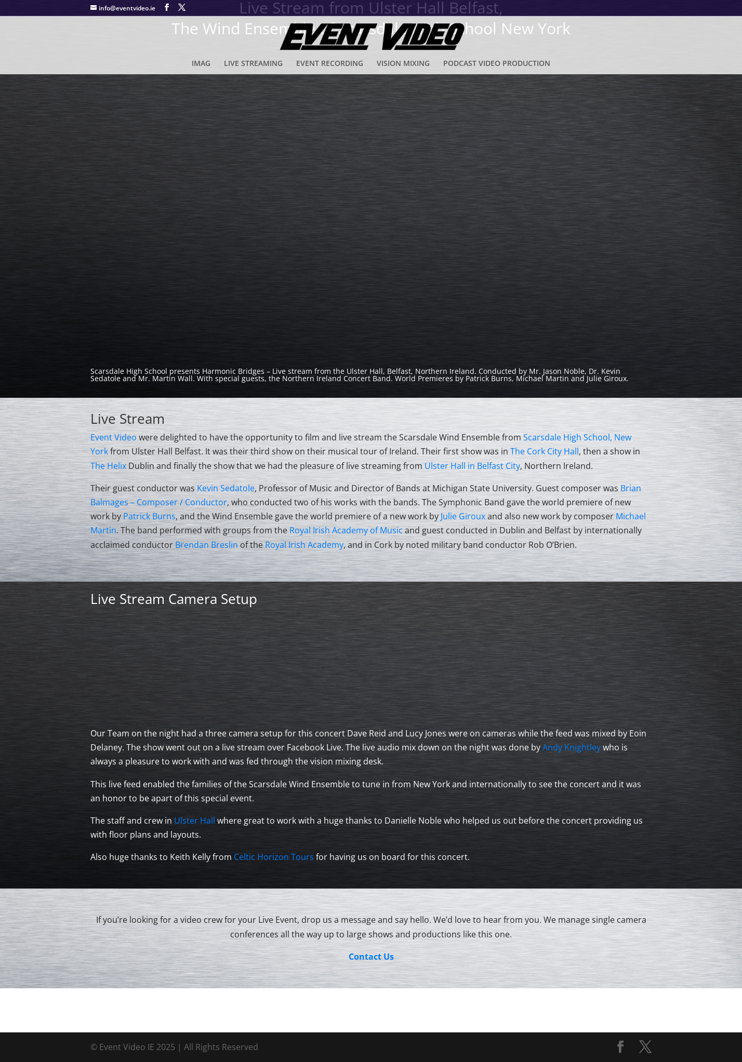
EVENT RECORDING (329, 64)
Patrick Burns (489, 378)
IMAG (201, 64)
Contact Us (371, 956)
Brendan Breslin (206, 544)
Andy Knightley (571, 747)
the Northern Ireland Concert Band (330, 378)
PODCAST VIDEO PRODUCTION (496, 64)
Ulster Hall (194, 820)
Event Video (113, 437)
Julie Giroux (464, 516)
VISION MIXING (403, 64)
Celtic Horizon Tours (274, 857)
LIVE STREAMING (253, 64)
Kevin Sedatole (226, 488)
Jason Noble (564, 371)
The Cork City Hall (544, 451)
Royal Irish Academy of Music (346, 530)
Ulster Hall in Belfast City (472, 466)
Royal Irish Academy (304, 544)
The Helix (108, 466)
